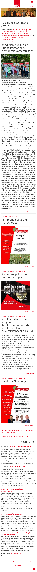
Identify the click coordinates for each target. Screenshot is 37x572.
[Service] (4, 31)
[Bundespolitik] (12, 31)
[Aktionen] (19, 37)
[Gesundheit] (11, 37)
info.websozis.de (16, 553)
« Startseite (7, 430)
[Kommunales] (22, 31)
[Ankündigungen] (25, 30)
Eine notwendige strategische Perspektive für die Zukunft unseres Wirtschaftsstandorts (15, 489)
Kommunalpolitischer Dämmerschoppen (14, 275)
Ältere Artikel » (18, 430)
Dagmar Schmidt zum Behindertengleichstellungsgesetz (12, 514)
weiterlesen (29, 212)
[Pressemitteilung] (7, 33)
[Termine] (16, 35)
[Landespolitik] (24, 35)
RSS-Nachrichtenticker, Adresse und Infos (14, 436)
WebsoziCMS (15, 562)
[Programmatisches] (7, 39)
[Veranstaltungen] (7, 35)
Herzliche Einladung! (14, 381)
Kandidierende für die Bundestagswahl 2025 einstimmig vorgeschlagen (17, 48)
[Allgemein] (16, 30)
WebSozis (6, 562)
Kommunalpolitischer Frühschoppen (14, 221)
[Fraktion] (17, 33)
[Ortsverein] (24, 33)
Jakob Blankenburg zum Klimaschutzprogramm (13, 467)
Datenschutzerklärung (27, 562)
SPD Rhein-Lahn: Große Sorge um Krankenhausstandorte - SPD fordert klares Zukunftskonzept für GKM (17, 325)
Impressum (18, 565)
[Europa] (4, 37)
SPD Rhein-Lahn (20, 42)
